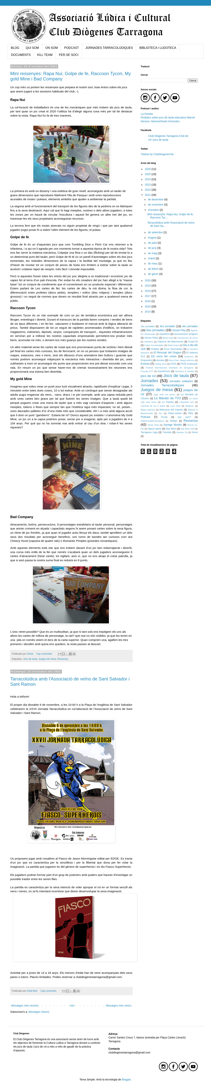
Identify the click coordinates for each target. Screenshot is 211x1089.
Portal (164, 417)
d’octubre (153, 209)
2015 (148, 306)
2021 (148, 194)
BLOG (15, 47)
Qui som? (184, 417)
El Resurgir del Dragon (167, 352)
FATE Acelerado (189, 364)
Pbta (190, 413)
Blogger (126, 1079)
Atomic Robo (151, 338)
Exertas (145, 363)
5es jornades (155, 330)
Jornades (149, 380)
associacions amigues (186, 334)
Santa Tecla (153, 425)
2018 (148, 290)
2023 (148, 184)
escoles (160, 360)
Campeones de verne (187, 338)
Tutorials (166, 432)
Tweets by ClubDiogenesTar (157, 154)
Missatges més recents (24, 1005)
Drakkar (155, 349)
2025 (148, 174)
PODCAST (71, 47)
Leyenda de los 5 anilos (153, 406)
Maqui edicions (148, 410)
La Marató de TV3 (167, 398)
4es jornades (190, 326)
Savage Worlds (172, 424)
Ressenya (62, 659)
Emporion (189, 356)
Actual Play (179, 330)
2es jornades (148, 326)
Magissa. (189, 406)
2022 (148, 189)
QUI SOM (32, 47)
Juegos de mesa (47, 659)
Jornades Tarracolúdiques (162, 385)
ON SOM (51, 47)
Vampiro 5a (181, 432)
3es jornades (167, 326)
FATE (173, 364)
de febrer (153, 268)
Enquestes (146, 360)
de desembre (156, 199)
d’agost (152, 237)
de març (153, 263)
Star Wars (171, 428)
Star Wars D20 (187, 429)
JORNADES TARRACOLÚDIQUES (109, 47)
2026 (148, 169)
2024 (148, 179)
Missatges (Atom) (39, 1011)
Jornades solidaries (181, 381)
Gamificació (164, 371)
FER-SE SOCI (68, 54)
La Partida (147, 113)
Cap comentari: (44, 653)
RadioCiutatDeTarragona (152, 421)
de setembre (155, 232)
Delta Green (173, 345)
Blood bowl (168, 338)
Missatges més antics (118, 1005)
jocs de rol (148, 376)
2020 (148, 280)
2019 (148, 285)
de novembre (156, 204)
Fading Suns (161, 364)
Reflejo (173, 421)
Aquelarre (164, 334)
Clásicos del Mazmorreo (170, 341)
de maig (153, 253)
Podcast (145, 416)
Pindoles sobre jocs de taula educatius (164, 117)
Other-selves (175, 413)
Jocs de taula (30, 659)
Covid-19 (193, 341)
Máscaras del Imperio (171, 409)
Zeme (195, 432)
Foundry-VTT (147, 371)
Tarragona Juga (149, 432)
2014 (148, 311)
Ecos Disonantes (173, 349)
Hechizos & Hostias (184, 371)
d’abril (152, 258)
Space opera (155, 428)
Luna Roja (175, 406)
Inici (72, 1005)
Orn (160, 413)
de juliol (153, 242)
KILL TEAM (44, 54)
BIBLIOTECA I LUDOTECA (157, 47)
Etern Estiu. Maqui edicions (181, 360)
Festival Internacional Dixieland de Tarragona (169, 368)
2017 (148, 296)
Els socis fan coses (163, 356)
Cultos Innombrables (154, 345)
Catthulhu (148, 342)
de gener (153, 273)
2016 (148, 301)
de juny (152, 247)
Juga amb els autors (164, 394)
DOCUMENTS (21, 54)
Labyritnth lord (186, 402)
